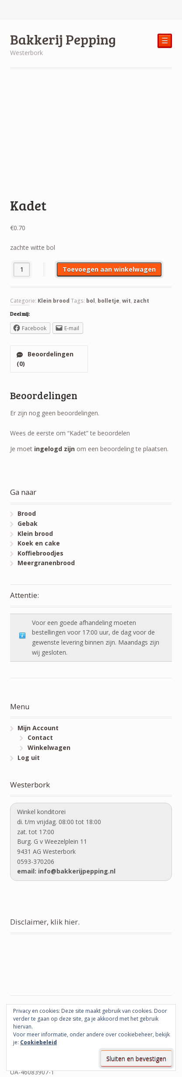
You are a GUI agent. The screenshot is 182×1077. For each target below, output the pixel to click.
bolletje (108, 300)
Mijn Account (38, 728)
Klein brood (54, 300)
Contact (40, 737)
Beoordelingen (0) (45, 359)
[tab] (49, 359)
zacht (141, 300)
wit (126, 300)
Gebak (28, 523)
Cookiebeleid (38, 1042)
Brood (27, 513)
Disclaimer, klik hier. (45, 922)
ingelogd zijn (54, 449)
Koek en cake (39, 543)
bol (90, 300)
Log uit (29, 757)
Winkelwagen (49, 747)
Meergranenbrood (46, 563)
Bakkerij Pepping (63, 39)
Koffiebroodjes (40, 553)
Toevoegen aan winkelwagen (109, 269)
